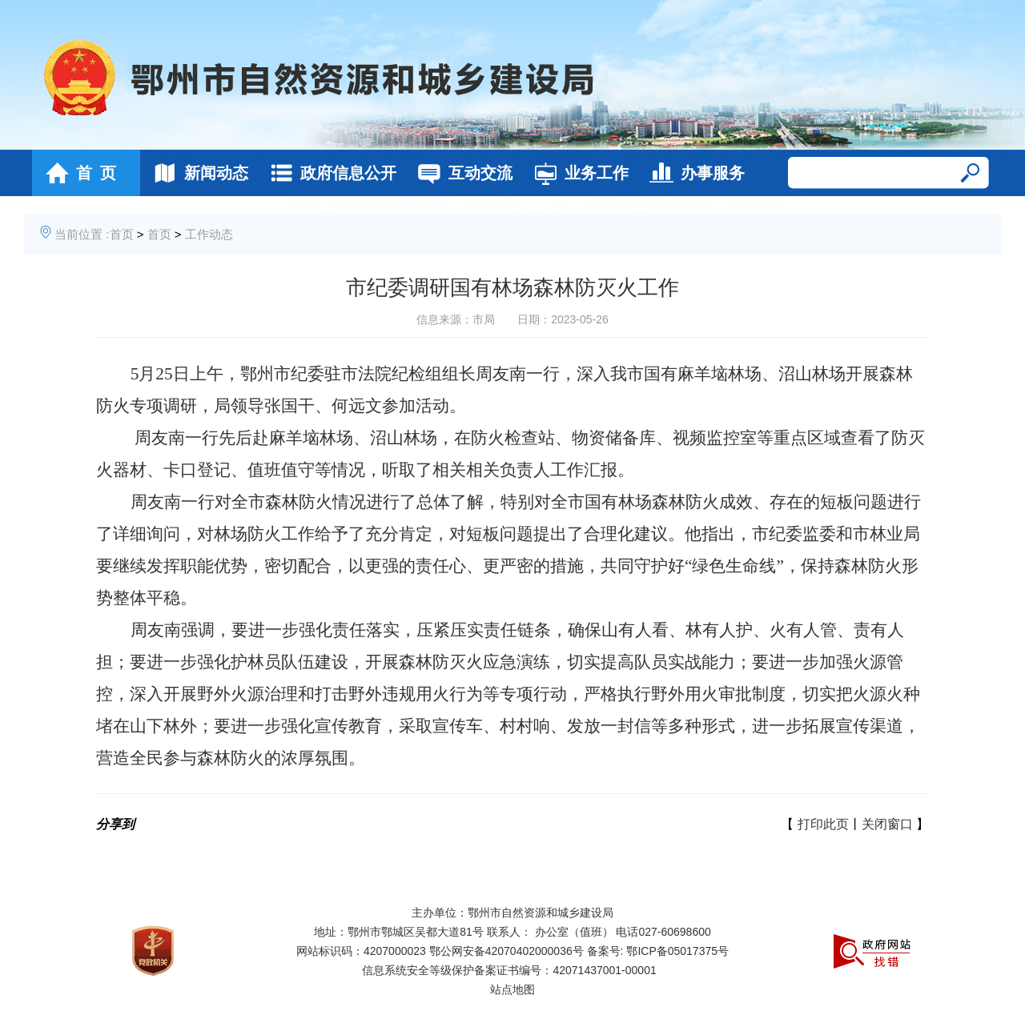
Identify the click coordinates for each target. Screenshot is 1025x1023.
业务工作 (577, 173)
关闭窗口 (887, 824)
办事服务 (693, 173)
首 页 (76, 173)
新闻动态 (196, 173)
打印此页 (823, 824)
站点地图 (512, 989)
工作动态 (209, 234)
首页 (122, 234)
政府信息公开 (328, 173)
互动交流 (460, 173)
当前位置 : (81, 234)
